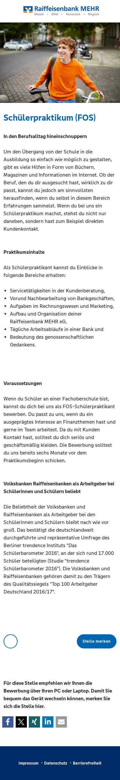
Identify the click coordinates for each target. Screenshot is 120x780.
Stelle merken (97, 641)
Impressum (28, 763)
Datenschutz (55, 763)
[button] (7, 722)
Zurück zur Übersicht (11, 641)
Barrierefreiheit (87, 763)
